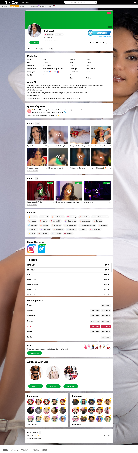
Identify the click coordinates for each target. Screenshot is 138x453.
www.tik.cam (20, 446)
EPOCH (30, 446)
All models (5, 6)
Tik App (50, 6)
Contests (43, 6)
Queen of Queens (70, 110)
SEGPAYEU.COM (38, 446)
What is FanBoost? (105, 36)
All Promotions (33, 6)
